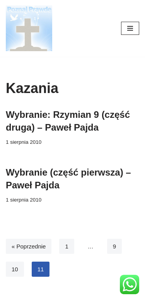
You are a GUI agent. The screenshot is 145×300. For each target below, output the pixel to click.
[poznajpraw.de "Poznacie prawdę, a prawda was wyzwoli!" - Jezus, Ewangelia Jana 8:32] (29, 28)
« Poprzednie (29, 246)
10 (15, 269)
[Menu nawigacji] (130, 28)
